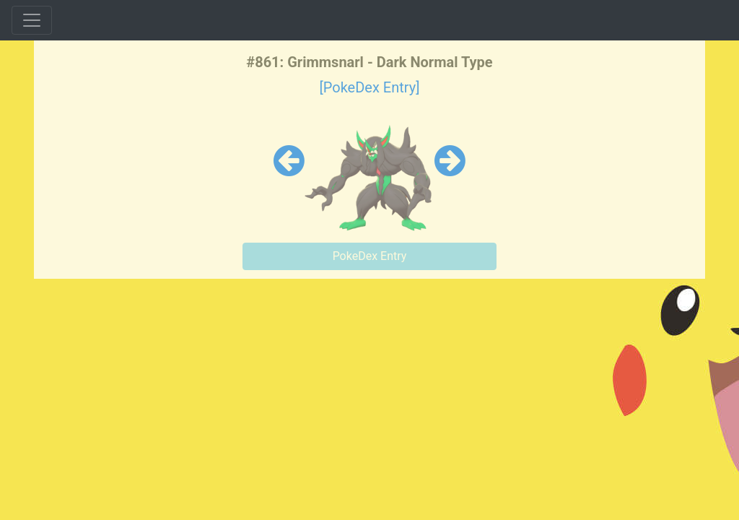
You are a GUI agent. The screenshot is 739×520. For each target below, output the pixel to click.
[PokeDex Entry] (369, 87)
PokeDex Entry (370, 256)
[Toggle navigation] (32, 20)
